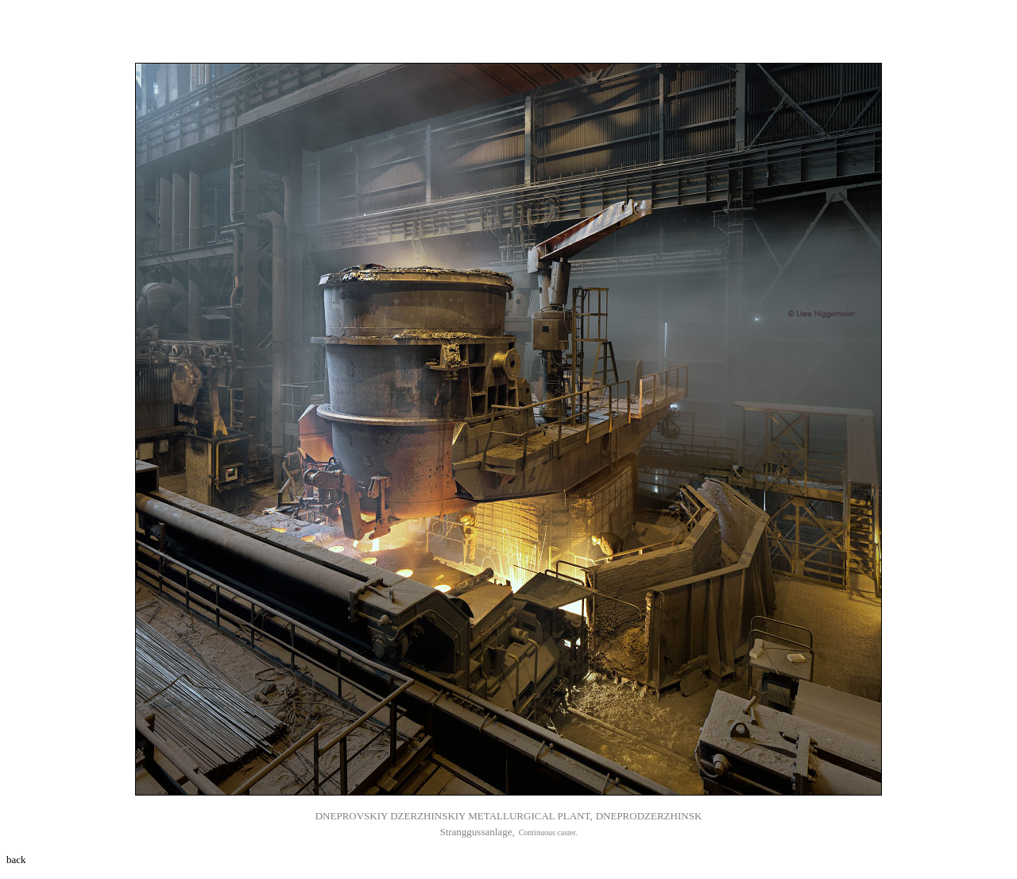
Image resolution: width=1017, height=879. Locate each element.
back (16, 859)
